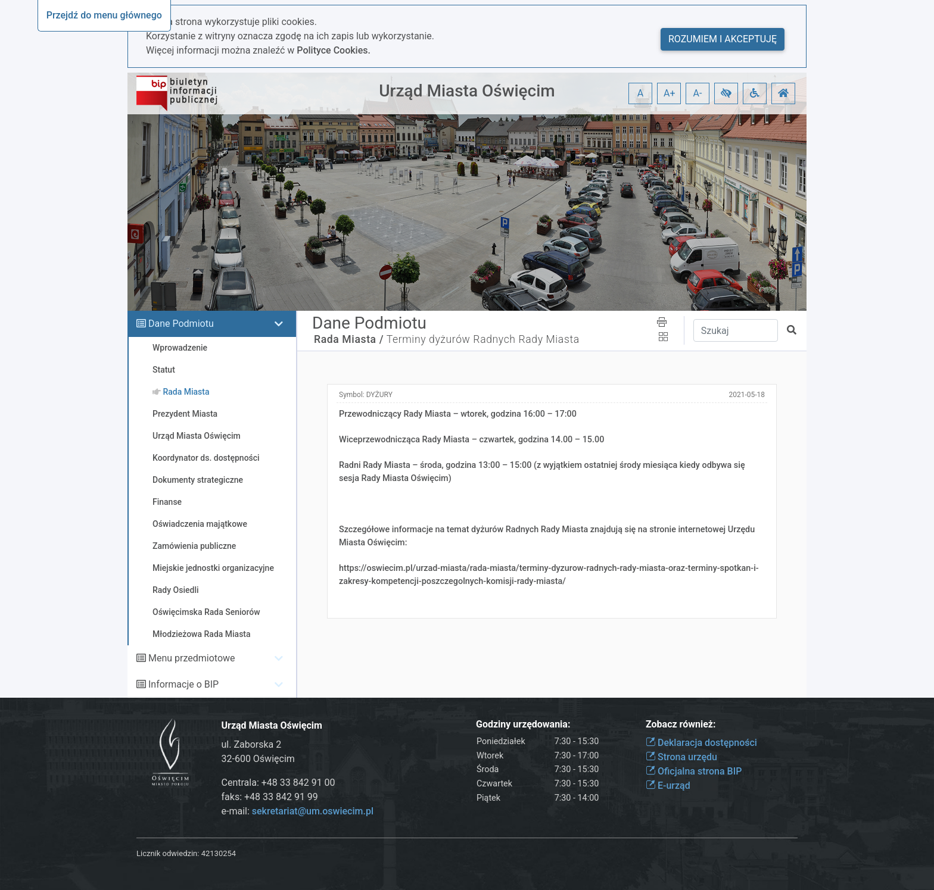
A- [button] (697, 93)
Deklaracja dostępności (701, 742)
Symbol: (366, 395)
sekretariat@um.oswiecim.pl (312, 811)
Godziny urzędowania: (523, 724)
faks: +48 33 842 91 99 (270, 796)
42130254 (218, 853)
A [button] (640, 93)
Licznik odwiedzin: (167, 853)
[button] (726, 93)
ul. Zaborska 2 (252, 744)
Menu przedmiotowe (191, 658)
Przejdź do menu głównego (104, 15)
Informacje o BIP (183, 684)
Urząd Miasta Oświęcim (467, 91)
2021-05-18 (746, 395)
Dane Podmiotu (181, 323)
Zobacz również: (681, 724)
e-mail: (297, 811)
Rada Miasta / (349, 339)
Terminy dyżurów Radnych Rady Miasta (483, 339)
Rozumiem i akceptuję (722, 39)
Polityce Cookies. (334, 50)
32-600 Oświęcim (258, 758)
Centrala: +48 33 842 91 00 (278, 782)
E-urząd (668, 785)
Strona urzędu (681, 757)
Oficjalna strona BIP (694, 771)
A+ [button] (669, 93)
